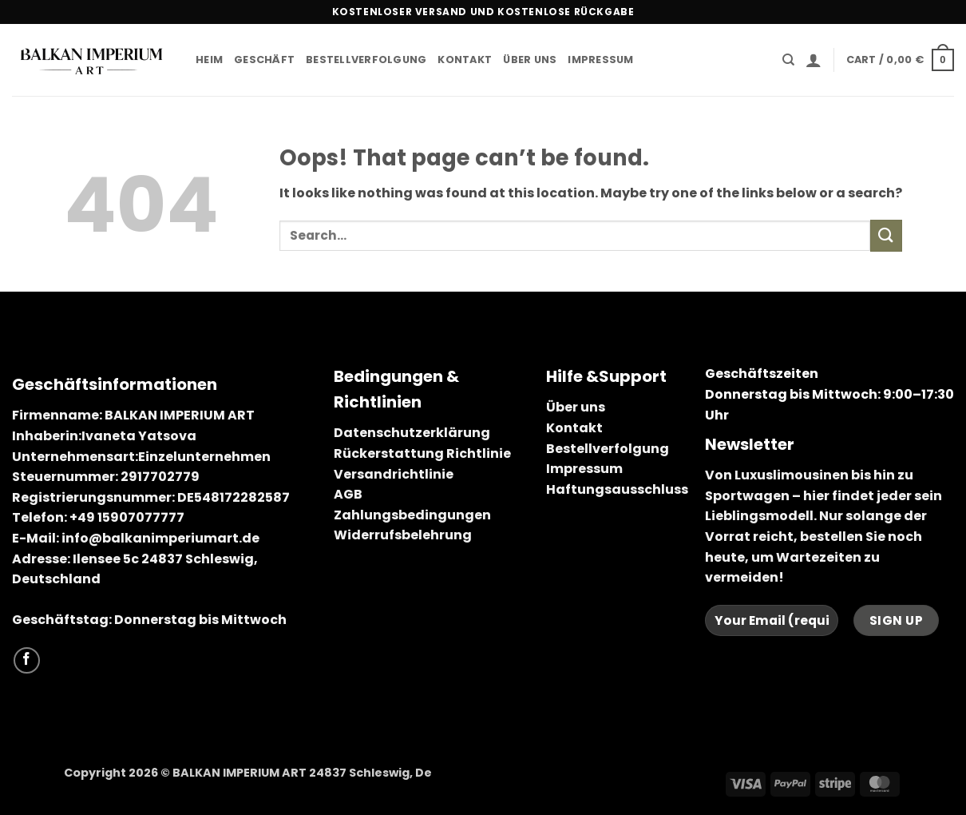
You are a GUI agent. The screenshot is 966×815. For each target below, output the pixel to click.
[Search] (788, 60)
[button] (813, 60)
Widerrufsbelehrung (403, 535)
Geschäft (264, 59)
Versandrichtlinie (393, 474)
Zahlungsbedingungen (412, 515)
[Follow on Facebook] (27, 660)
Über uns (529, 59)
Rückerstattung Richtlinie (422, 453)
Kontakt (464, 59)
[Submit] (886, 235)
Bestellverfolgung (366, 59)
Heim (209, 59)
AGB (348, 494)
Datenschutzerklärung (412, 432)
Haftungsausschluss (617, 489)
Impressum (600, 59)
